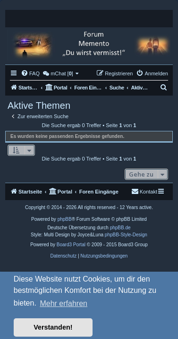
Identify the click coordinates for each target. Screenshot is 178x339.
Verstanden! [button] (53, 327)
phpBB (65, 219)
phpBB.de (120, 227)
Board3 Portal (71, 244)
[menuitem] (30, 73)
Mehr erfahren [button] (63, 303)
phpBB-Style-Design (126, 234)
